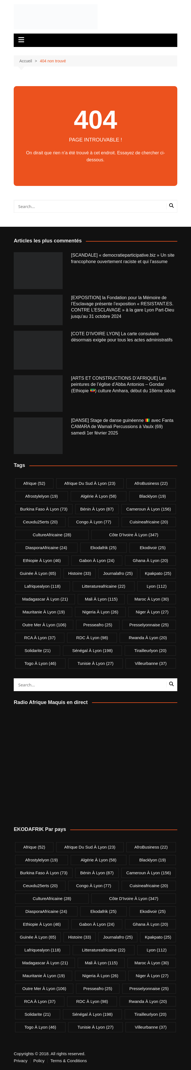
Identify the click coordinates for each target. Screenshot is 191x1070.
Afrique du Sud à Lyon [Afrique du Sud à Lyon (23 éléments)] (89, 483)
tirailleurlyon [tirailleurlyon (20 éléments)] (150, 650)
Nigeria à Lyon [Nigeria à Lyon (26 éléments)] (100, 612)
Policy (38, 1061)
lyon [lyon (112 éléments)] (156, 586)
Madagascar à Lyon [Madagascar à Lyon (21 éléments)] (45, 599)
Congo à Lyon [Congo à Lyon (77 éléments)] (93, 521)
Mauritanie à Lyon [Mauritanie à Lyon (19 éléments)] (43, 612)
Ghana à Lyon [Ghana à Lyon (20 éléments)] (150, 560)
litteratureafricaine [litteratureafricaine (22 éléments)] (103, 586)
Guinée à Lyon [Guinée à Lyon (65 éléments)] (38, 573)
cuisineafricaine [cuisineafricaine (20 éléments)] (148, 521)
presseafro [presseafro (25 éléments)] (97, 624)
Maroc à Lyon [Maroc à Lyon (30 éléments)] (152, 599)
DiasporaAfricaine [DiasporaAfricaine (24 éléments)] (46, 547)
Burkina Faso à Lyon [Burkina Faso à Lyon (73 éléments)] (44, 509)
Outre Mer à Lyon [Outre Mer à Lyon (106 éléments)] (44, 624)
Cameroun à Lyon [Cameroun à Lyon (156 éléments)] (148, 509)
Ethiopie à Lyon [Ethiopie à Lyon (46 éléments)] (42, 560)
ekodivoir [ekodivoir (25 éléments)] (153, 547)
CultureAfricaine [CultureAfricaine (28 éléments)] (52, 534)
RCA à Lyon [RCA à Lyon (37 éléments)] (39, 637)
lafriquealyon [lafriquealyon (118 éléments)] (42, 586)
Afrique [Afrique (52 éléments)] (34, 483)
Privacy (20, 1061)
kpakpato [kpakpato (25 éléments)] (158, 573)
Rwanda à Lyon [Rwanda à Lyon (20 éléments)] (148, 637)
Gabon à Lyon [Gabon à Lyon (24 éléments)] (96, 560)
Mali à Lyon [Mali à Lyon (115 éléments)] (101, 599)
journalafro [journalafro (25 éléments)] (118, 573)
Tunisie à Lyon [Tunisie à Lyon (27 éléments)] (95, 663)
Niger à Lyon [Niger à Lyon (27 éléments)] (152, 612)
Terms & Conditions (68, 1061)
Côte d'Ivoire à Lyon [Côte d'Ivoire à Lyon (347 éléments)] (133, 534)
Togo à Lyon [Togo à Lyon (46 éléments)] (40, 663)
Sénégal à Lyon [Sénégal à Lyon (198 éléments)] (92, 650)
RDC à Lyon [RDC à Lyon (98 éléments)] (92, 637)
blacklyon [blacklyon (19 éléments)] (152, 496)
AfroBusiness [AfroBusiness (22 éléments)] (151, 483)
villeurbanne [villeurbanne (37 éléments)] (151, 663)
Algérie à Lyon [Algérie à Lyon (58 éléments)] (98, 496)
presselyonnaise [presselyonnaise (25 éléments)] (149, 624)
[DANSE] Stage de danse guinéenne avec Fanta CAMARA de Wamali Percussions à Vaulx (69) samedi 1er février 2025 (122, 426)
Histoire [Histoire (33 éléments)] (79, 573)
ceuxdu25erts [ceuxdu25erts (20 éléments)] (40, 521)
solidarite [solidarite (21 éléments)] (38, 650)
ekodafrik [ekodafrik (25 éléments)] (103, 547)
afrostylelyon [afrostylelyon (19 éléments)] (41, 496)
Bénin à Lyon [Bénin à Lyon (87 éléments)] (97, 509)
